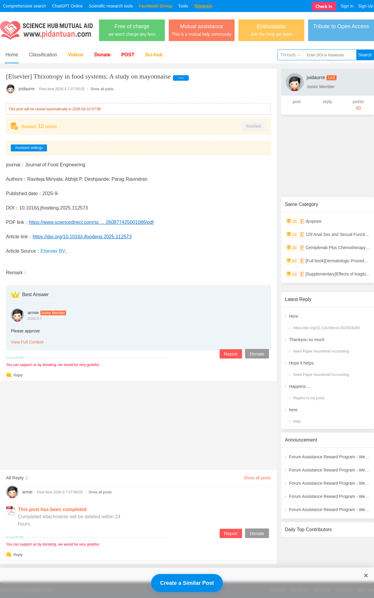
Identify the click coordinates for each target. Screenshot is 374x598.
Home (11, 54)
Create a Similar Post (187, 583)
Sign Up (365, 6)
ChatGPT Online (67, 6)
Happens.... (300, 386)
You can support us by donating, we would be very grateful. (53, 365)
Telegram (203, 6)
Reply (18, 375)
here (293, 409)
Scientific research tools (111, 6)
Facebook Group (155, 6)
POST (127, 54)
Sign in (346, 6)
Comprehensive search (24, 6)
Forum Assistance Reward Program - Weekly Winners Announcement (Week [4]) (329, 483)
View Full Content (27, 342)
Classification (43, 54)
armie (33, 312)
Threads (288, 54)
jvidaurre (27, 88)
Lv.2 (331, 78)
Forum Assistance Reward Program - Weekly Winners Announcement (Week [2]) (329, 509)
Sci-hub (154, 54)
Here (293, 316)
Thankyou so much (306, 339)
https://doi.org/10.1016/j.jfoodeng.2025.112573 (82, 236)
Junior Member (53, 313)
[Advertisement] (138, 423)
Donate (102, 54)
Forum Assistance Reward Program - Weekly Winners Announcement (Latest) (329, 456)
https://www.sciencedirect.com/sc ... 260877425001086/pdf (91, 222)
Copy (181, 77)
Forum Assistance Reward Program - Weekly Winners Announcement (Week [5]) (329, 470)
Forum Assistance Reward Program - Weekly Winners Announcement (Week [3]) (329, 496)
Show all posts (101, 89)
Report (230, 353)
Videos (75, 54)
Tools (183, 6)
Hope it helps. (302, 363)
